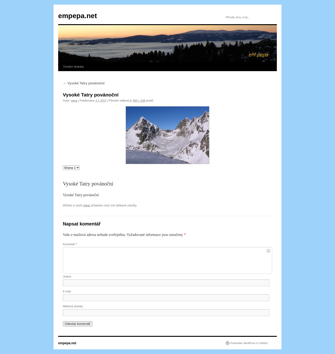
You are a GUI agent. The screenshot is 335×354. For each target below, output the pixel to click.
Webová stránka (73, 306)
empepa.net (77, 16)
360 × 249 (139, 100)
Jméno (67, 276)
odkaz (86, 205)
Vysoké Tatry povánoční (83, 83)
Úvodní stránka (73, 66)
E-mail (67, 291)
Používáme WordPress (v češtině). (249, 343)
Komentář (70, 244)
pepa (74, 100)
